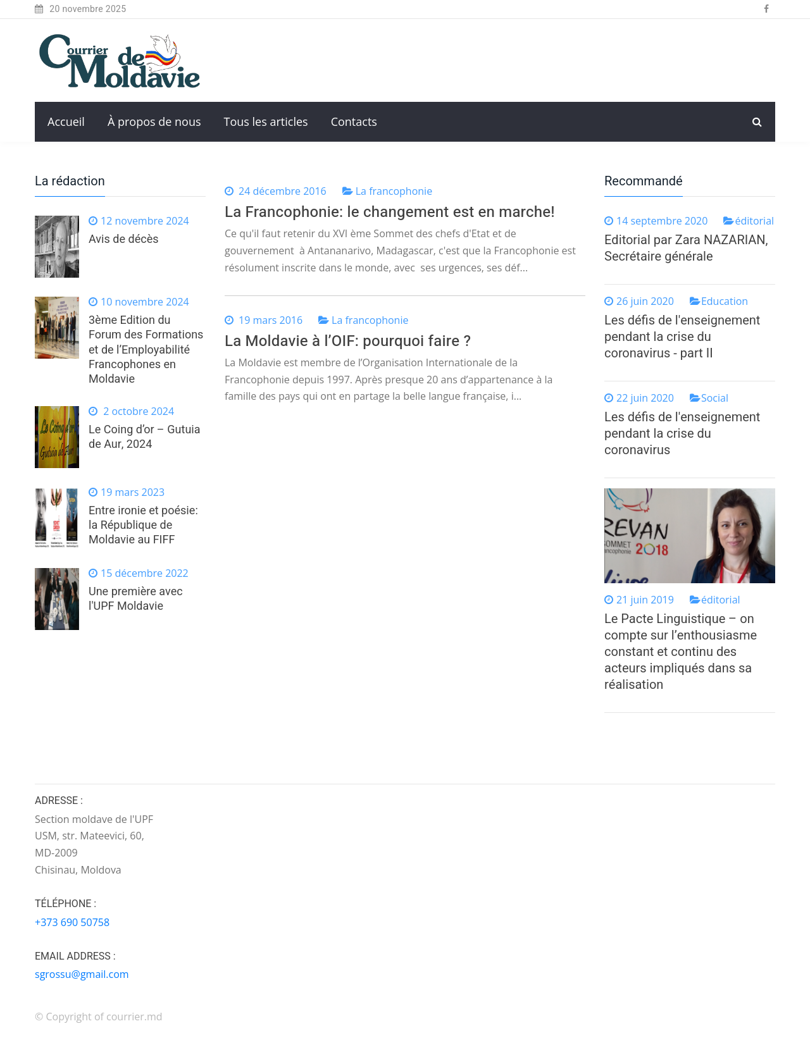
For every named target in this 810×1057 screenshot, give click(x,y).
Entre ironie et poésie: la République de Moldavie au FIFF (143, 525)
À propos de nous (154, 121)
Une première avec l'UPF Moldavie (136, 599)
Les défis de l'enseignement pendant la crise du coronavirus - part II (682, 336)
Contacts (354, 121)
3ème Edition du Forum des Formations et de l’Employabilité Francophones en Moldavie (146, 350)
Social (714, 398)
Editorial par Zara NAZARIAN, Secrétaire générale (686, 248)
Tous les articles (266, 121)
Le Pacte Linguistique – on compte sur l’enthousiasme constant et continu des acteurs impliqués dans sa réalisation (680, 652)
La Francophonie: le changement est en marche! (390, 212)
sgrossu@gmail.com (82, 974)
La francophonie (394, 191)
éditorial (754, 221)
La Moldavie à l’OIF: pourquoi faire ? (348, 341)
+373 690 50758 (72, 922)
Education (724, 301)
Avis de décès (123, 239)
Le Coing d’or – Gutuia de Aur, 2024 (145, 437)
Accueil (66, 121)
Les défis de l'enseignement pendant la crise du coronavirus (682, 433)
